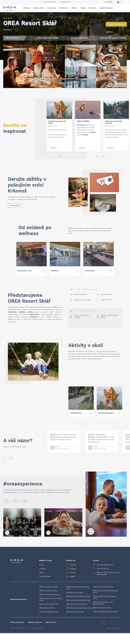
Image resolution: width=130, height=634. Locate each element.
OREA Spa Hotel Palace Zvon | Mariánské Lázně (103, 604)
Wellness (26, 8)
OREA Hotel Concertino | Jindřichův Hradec (51, 600)
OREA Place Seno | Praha (74, 593)
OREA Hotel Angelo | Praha (48, 592)
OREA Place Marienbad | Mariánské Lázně (77, 589)
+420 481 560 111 (49, 2)
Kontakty (92, 8)
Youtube (72, 573)
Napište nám (66, 2)
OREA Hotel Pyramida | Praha (48, 605)
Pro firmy (42, 570)
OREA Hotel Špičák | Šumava (48, 613)
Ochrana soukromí (35, 623)
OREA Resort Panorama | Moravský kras (79, 609)
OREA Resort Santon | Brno (75, 613)
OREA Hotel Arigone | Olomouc (49, 596)
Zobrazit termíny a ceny (116, 24)
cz (104, 623)
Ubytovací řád (50, 623)
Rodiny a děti (38, 8)
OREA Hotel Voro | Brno (47, 609)
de (118, 623)
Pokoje (83, 8)
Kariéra (41, 573)
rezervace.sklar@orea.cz (105, 566)
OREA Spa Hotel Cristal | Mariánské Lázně (104, 598)
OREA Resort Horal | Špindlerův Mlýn (78, 601)
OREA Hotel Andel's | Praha (102, 609)
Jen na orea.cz (13, 38)
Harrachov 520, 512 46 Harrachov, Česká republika (108, 574)
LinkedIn (72, 577)
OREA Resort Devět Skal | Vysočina (78, 597)
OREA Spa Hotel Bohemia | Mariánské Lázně (105, 592)
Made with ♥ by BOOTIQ (113, 629)
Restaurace (51, 8)
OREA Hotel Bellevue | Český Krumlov (105, 613)
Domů (41, 566)
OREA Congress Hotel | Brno (48, 588)
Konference (63, 8)
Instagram (73, 570)
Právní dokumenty (17, 623)
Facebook (73, 566)
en (111, 623)
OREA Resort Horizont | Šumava (76, 605)
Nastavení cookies (37, 629)
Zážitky (74, 8)
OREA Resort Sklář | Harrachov (103, 588)
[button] (59, 156)
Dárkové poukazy (106, 8)
